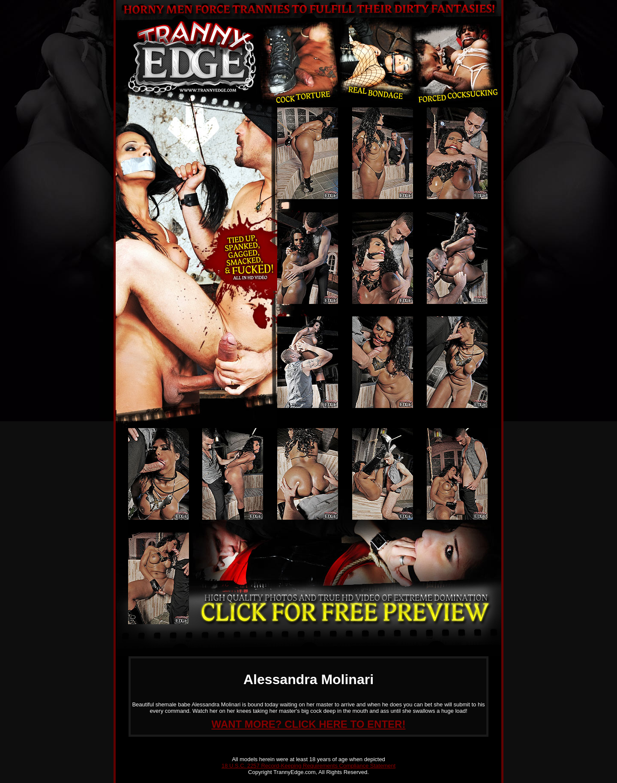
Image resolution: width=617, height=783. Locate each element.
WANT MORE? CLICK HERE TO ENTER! (309, 724)
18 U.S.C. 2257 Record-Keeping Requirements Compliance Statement (308, 765)
